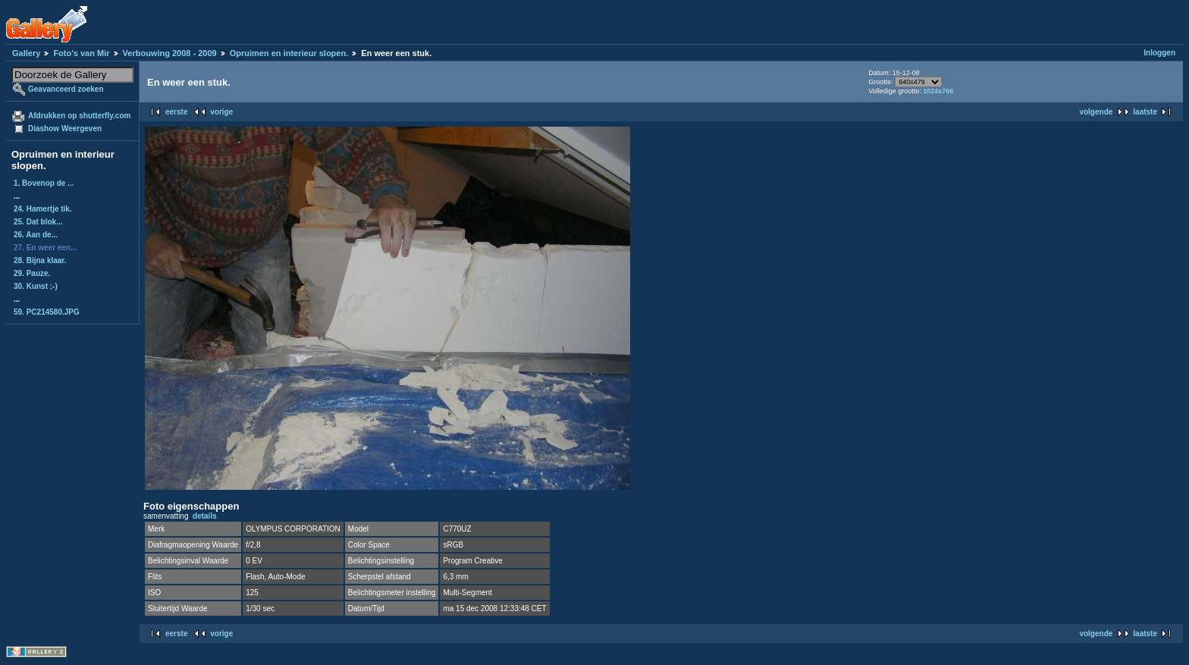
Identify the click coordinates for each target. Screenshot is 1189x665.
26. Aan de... (36, 235)
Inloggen (1159, 53)
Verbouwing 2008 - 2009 (170, 53)
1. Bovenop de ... (44, 183)
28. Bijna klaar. (40, 260)
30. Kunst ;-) (36, 286)
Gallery (26, 53)
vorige (221, 112)
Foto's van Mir (81, 53)
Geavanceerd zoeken (66, 89)
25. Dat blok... (38, 222)
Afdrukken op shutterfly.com (79, 115)
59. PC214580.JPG (47, 312)
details (205, 516)
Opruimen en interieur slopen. (289, 53)
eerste (176, 112)
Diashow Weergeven (65, 128)
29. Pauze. (32, 273)
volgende (1095, 112)
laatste (1145, 112)
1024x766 (938, 91)
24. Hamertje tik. (43, 209)
